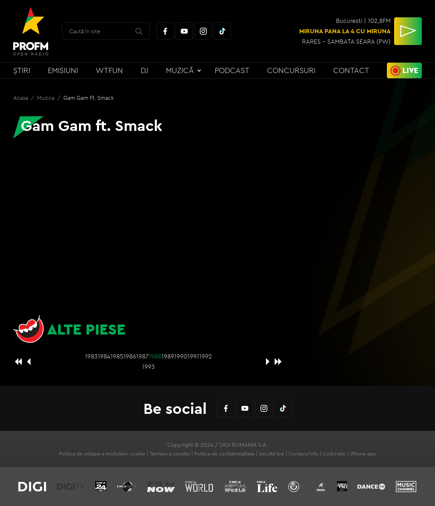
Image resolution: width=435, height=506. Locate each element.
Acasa (21, 97)
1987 (142, 356)
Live (410, 70)
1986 (129, 356)
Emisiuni (63, 70)
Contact (351, 70)
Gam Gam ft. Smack (88, 97)
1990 (180, 356)
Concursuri (291, 70)
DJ (144, 70)
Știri (21, 70)
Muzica (46, 97)
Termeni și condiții (170, 454)
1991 (193, 356)
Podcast (232, 70)
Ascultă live (271, 454)
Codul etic (334, 454)
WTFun (109, 70)
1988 (155, 356)
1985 (116, 356)
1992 (205, 356)
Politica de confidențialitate (224, 454)
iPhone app (363, 454)
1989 (167, 356)
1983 (91, 356)
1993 (148, 367)
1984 (104, 356)
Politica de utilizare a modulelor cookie (102, 454)
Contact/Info (303, 454)
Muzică (180, 70)
